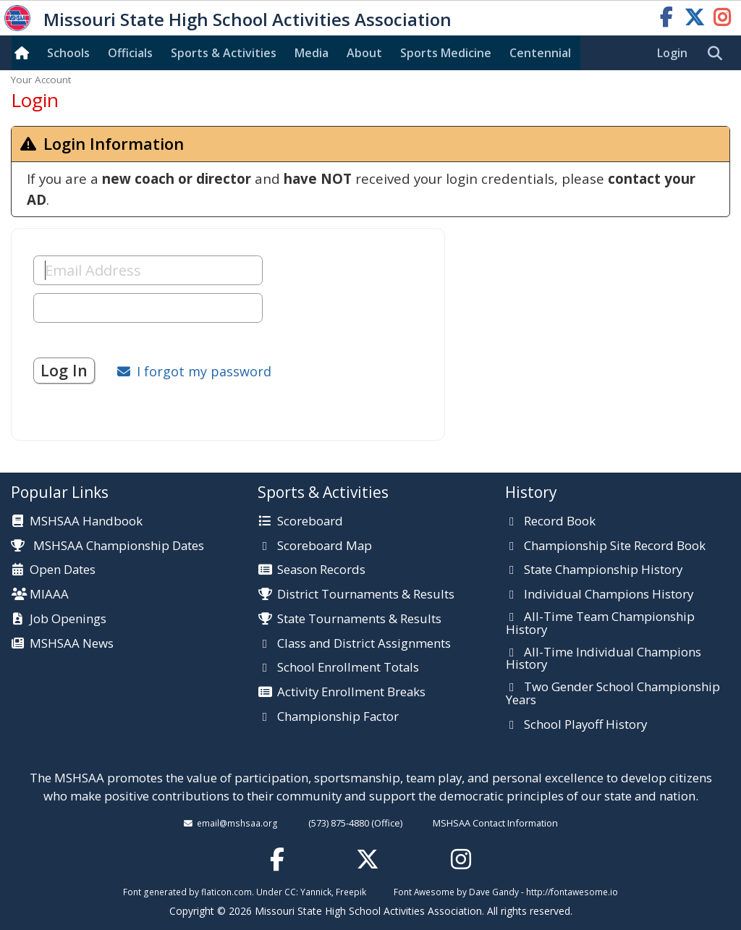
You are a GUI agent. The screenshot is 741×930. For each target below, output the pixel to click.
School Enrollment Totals (348, 668)
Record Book (560, 522)
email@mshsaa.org (237, 823)
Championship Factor (338, 717)
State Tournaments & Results (359, 619)
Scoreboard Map (324, 546)
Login (672, 53)
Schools (68, 53)
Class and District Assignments (364, 644)
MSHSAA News (72, 644)
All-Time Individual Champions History (603, 659)
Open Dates (63, 570)
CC (290, 891)
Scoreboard (310, 522)
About (364, 53)
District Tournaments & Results (365, 595)
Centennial (540, 53)
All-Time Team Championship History (600, 623)
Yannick (315, 891)
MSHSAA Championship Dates (107, 545)
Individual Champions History (608, 595)
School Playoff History (585, 725)
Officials (130, 53)
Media (312, 53)
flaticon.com (226, 891)
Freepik (351, 891)
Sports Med (445, 53)
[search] (718, 53)
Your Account (41, 79)
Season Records (321, 570)
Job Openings (68, 619)
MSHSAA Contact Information (495, 822)
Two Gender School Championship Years (613, 693)
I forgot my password (204, 371)
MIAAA (49, 595)
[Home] (25, 52)
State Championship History (603, 570)
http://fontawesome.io (572, 891)
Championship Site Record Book (615, 546)
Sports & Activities (223, 53)
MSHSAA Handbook (86, 522)
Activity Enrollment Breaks (351, 692)
